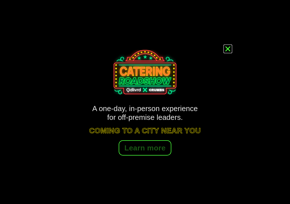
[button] (227, 48)
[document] (145, 102)
